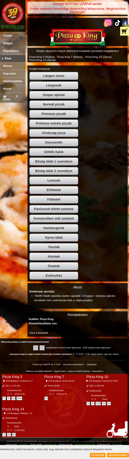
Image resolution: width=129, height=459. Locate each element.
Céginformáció (59, 371)
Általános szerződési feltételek (39, 371)
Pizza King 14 (13, 409)
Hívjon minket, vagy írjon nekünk (105, 354)
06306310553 (95, 391)
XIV (9, 435)
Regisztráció (11, 50)
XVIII (98, 403)
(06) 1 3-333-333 (12, 386)
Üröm (19, 398)
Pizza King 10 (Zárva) (98, 57)
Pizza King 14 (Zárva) (42, 60)
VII (46, 398)
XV (14, 435)
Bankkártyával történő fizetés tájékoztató (63, 348)
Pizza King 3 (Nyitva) (42, 57)
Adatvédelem (97, 371)
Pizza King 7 (54, 377)
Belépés (8, 43)
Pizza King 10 (97, 377)
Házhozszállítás (12, 81)
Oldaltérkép (92, 364)
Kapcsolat (9, 73)
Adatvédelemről (118, 455)
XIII (13, 398)
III (9, 398)
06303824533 (11, 418)
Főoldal (7, 35)
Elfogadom (97, 455)
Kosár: (7, 99)
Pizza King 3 (12, 377)
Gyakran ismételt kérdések (78, 371)
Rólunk (7, 66)
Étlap (8, 58)
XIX (103, 403)
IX (88, 403)
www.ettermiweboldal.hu (73, 364)
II (4, 398)
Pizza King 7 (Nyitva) (70, 57)
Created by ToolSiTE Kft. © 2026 (46, 364)
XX (109, 403)
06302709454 (53, 386)
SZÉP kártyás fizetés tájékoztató (96, 348)
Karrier (7, 88)
